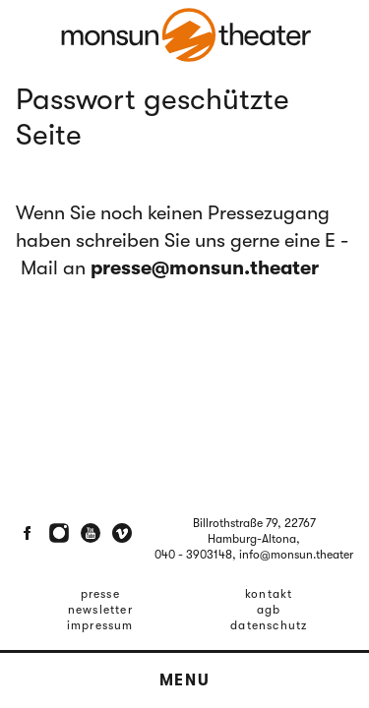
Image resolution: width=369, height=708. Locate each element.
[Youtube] (90, 533)
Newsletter (100, 610)
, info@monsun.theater (292, 554)
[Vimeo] (122, 533)
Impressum (100, 625)
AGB (269, 610)
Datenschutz (268, 625)
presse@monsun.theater (205, 268)
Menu (184, 680)
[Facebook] (27, 533)
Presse (100, 594)
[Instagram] (59, 533)
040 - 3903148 (193, 554)
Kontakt (268, 594)
